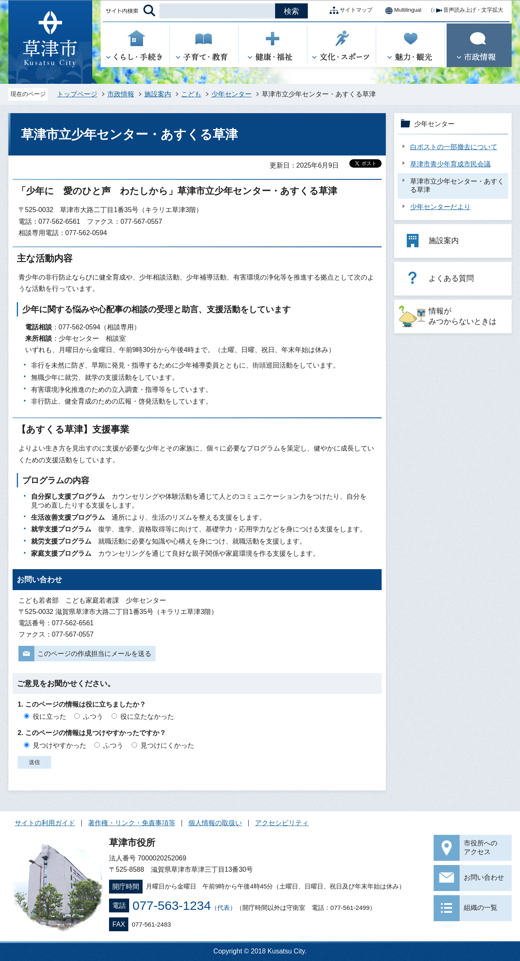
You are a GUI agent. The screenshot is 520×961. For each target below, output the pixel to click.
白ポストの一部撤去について (453, 146)
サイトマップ (349, 10)
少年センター (231, 94)
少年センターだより (440, 206)
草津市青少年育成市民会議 (450, 164)
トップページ (77, 94)
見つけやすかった (59, 745)
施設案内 (157, 94)
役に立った (49, 716)
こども (191, 94)
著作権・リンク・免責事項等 (131, 822)
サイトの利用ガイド (45, 822)
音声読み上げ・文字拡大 (466, 10)
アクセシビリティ (282, 822)
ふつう (93, 716)
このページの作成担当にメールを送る (94, 653)
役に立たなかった (147, 716)
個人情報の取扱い (215, 822)
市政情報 (120, 94)
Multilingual (401, 10)
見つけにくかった (167, 745)
